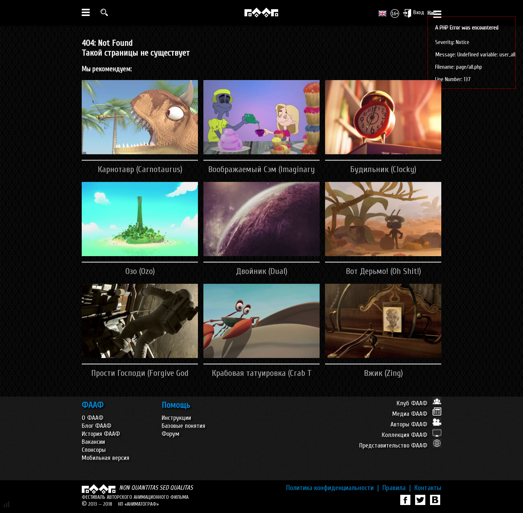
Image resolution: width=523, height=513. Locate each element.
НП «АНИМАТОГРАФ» (138, 504)
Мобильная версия (105, 458)
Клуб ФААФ (419, 403)
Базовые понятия (183, 426)
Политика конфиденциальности (332, 488)
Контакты (427, 488)
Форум (170, 434)
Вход (413, 13)
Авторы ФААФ (415, 424)
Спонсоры (94, 450)
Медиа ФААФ (416, 414)
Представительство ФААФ (400, 445)
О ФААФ (92, 418)
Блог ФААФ (96, 426)
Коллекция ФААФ (411, 435)
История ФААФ (101, 434)
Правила (396, 488)
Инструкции (176, 418)
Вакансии (93, 442)
